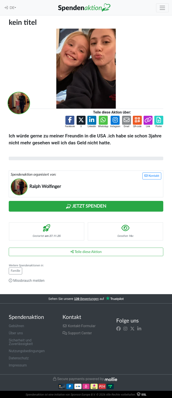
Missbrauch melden (27, 280)
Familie (15, 270)
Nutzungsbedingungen (27, 351)
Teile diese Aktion (86, 252)
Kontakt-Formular (79, 326)
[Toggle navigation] (162, 7)
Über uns (16, 333)
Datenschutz (19, 358)
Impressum (18, 365)
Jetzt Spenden (86, 206)
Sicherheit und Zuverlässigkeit (21, 342)
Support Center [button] (77, 333)
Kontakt (151, 175)
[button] (70, 122)
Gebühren (16, 326)
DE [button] (12, 8)
